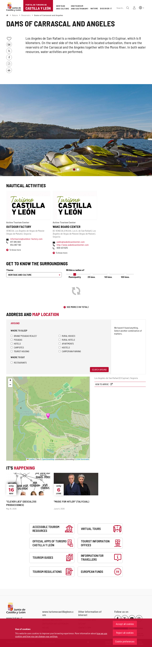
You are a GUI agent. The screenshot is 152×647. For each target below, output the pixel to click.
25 (91, 277)
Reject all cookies (125, 632)
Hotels (16, 343)
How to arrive (102, 384)
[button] (141, 7)
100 (125, 277)
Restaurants (19, 362)
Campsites (17, 347)
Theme (9, 270)
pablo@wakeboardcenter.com (71, 241)
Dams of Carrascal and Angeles (48, 15)
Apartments (66, 343)
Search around (99, 369)
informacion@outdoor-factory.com (26, 238)
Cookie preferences (124, 641)
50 (108, 277)
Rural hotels (67, 339)
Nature (15, 15)
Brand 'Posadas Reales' (24, 335)
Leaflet (30, 459)
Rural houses (67, 335)
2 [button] (78, 169)
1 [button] (74, 169)
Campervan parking (70, 351)
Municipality (75, 277)
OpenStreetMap (48, 459)
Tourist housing (20, 351)
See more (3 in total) (77, 306)
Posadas (16, 339)
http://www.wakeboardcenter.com (73, 244)
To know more (15, 250)
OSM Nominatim (82, 459)
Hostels (64, 347)
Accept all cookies (125, 623)
